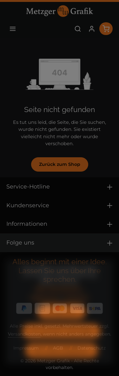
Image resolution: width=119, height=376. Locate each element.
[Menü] (12, 28)
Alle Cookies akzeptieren (61, 360)
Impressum (75, 306)
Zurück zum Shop (59, 164)
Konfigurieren (61, 321)
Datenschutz (45, 306)
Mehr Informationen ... (59, 297)
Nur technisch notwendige (61, 340)
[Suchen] (77, 28)
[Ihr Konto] (91, 28)
